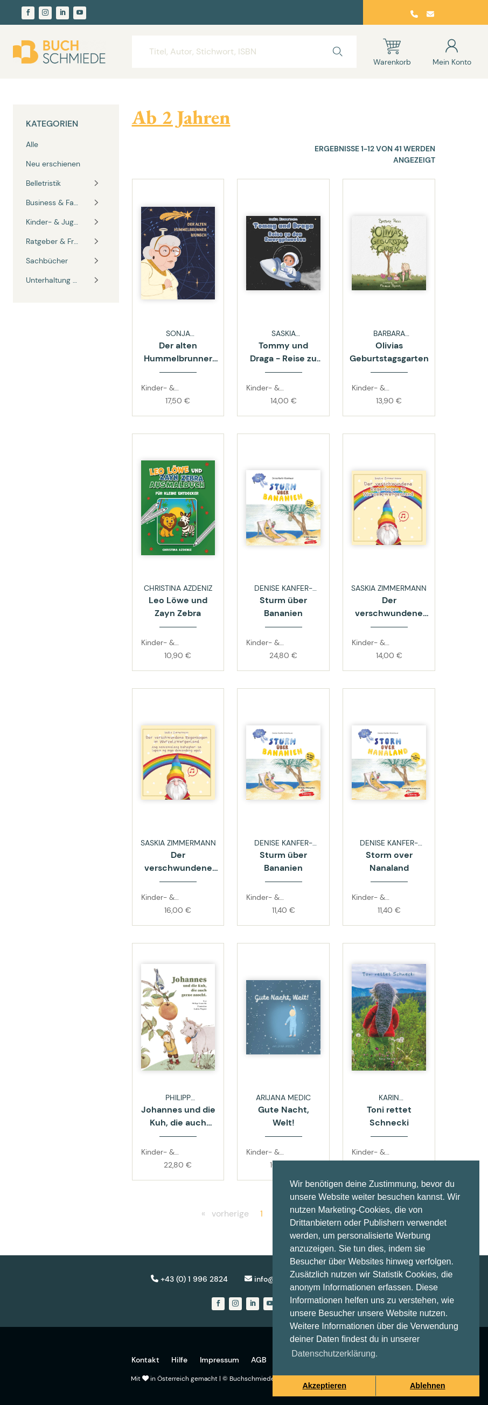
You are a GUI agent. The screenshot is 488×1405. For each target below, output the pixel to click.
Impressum (219, 1360)
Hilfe (179, 1360)
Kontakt (145, 1360)
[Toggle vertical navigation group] (96, 183)
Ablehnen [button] (427, 1385)
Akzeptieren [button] (324, 1385)
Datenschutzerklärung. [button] (334, 1353)
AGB (259, 1360)
